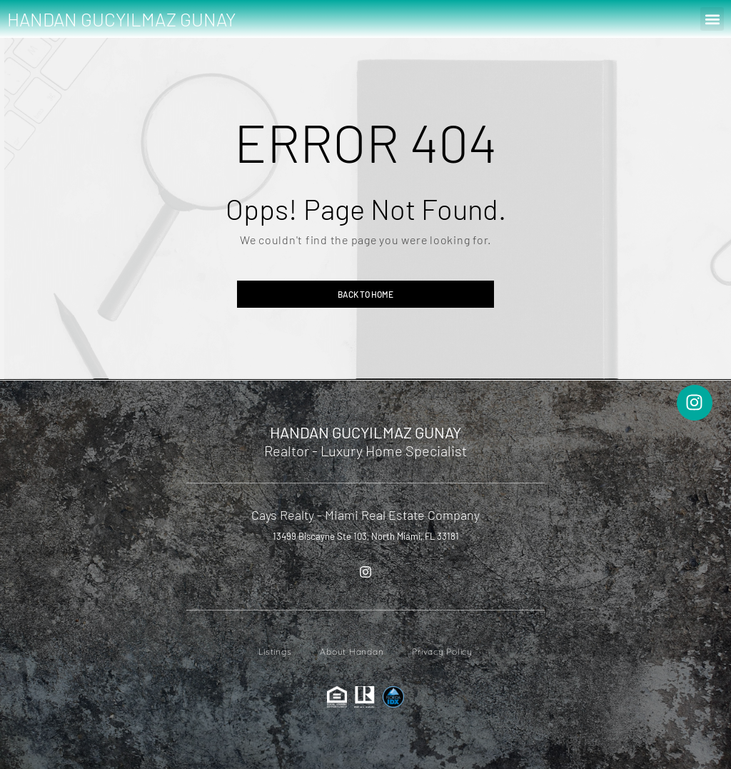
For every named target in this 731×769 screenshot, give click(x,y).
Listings (274, 651)
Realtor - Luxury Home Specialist (365, 450)
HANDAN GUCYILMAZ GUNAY (121, 19)
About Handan (351, 651)
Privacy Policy (442, 651)
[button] (712, 19)
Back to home (365, 294)
